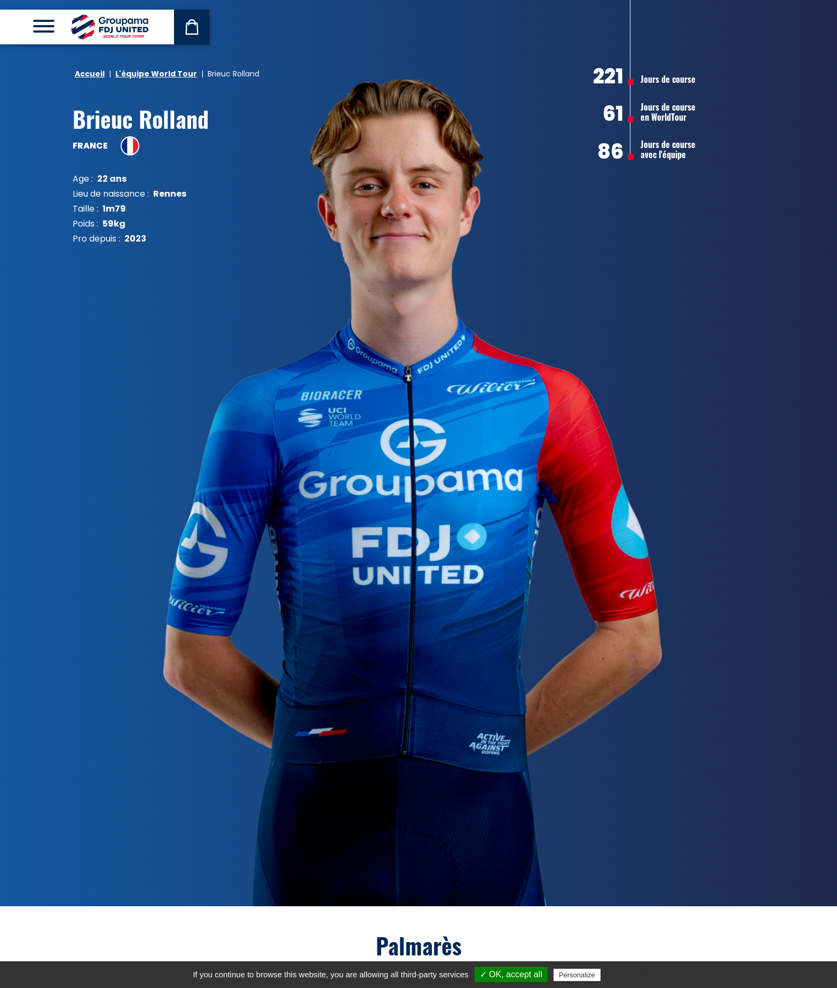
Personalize (577, 975)
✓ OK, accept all (511, 974)
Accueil (90, 73)
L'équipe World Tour (156, 73)
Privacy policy (629, 974)
